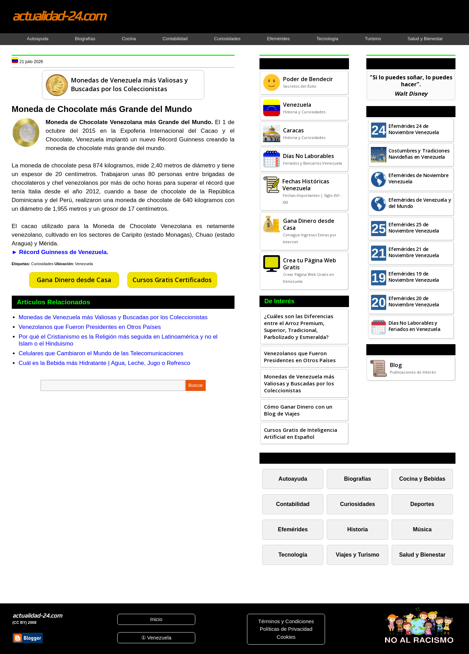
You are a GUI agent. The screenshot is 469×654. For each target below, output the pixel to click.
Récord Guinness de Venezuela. (63, 252)
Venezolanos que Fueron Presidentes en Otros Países (90, 327)
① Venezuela (156, 637)
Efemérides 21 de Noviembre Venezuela (414, 252)
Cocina (129, 38)
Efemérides (278, 38)
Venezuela (84, 264)
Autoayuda (37, 38)
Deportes (422, 504)
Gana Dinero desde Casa (74, 280)
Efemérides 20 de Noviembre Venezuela (414, 301)
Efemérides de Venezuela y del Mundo (420, 203)
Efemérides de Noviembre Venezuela (419, 178)
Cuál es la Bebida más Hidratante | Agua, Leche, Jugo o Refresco (104, 363)
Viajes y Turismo (357, 555)
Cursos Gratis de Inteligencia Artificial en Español (300, 433)
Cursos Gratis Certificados (172, 280)
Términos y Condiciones (286, 621)
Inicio (156, 619)
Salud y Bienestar (425, 38)
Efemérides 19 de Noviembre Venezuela (414, 276)
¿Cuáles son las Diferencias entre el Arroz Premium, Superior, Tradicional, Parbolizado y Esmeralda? (298, 326)
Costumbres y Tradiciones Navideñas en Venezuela (419, 153)
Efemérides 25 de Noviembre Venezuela (414, 227)
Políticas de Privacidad (286, 629)
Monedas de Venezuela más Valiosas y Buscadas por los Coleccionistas (113, 317)
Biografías (85, 38)
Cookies (286, 637)
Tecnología (327, 38)
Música (422, 529)
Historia (357, 529)
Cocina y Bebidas (422, 479)
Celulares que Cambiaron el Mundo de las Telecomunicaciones (101, 353)
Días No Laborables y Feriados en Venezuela (415, 326)
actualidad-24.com (58, 15)
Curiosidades (227, 38)
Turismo (373, 38)
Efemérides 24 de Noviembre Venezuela (414, 129)
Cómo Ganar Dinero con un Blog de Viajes (298, 410)
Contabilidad (174, 38)
